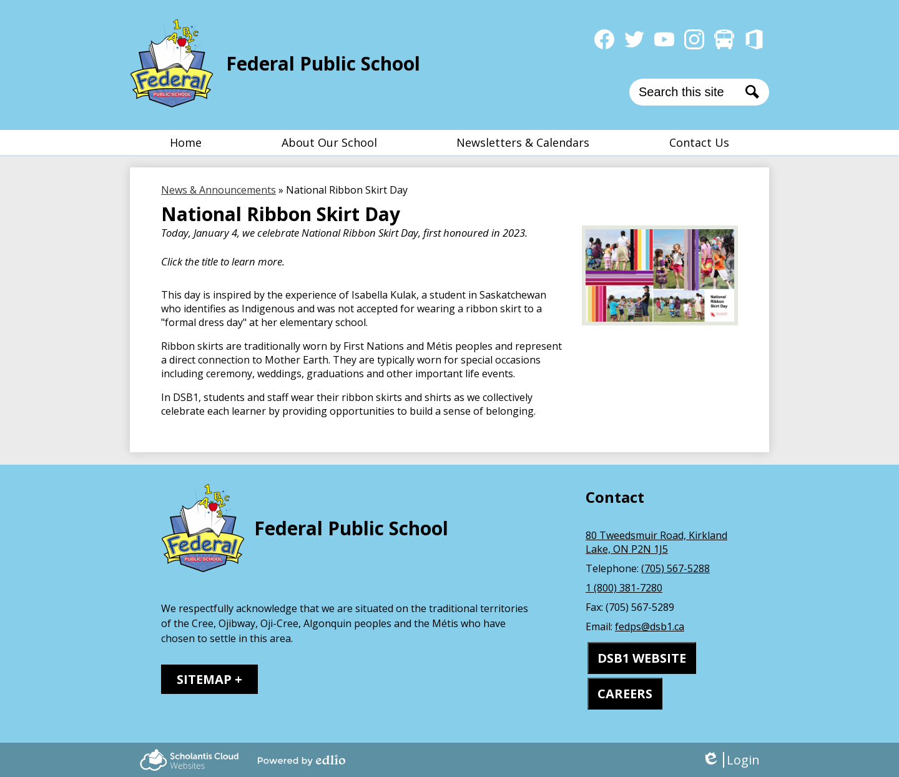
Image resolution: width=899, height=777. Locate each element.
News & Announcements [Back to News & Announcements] (218, 190)
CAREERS (624, 693)
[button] (329, 142)
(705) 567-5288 (675, 568)
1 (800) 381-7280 (624, 588)
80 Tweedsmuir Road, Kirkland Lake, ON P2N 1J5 (656, 542)
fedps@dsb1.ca (649, 626)
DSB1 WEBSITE (641, 658)
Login (731, 760)
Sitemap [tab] (204, 679)
